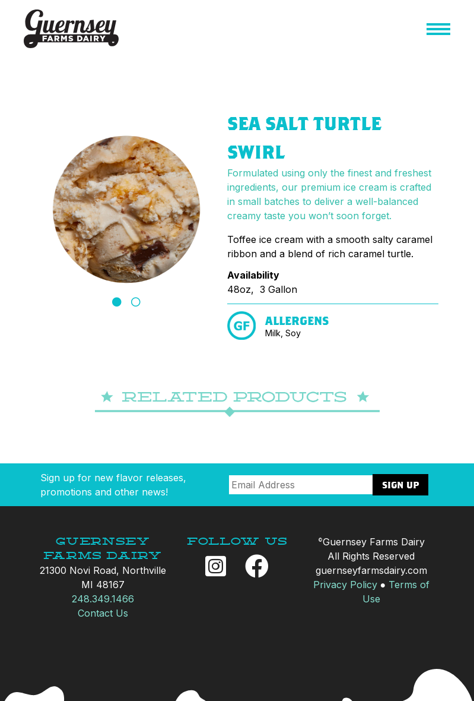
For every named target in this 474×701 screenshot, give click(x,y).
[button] (438, 31)
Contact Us (103, 613)
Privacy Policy (345, 585)
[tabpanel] (126, 209)
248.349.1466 (103, 599)
